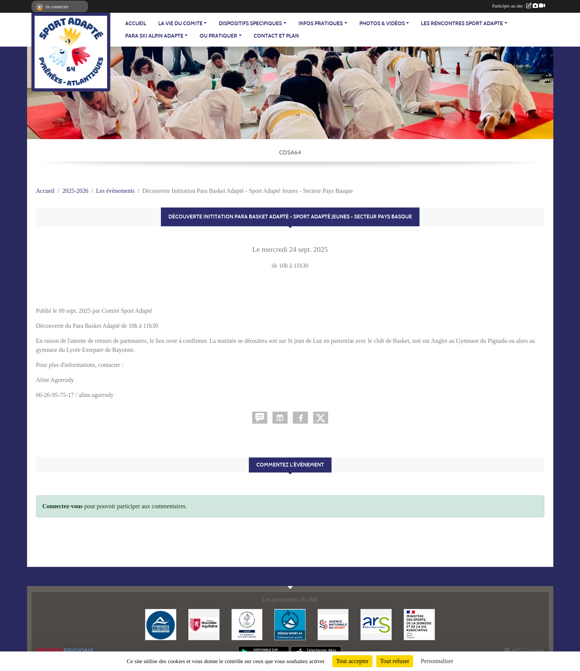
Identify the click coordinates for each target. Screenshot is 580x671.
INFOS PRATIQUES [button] (320, 23)
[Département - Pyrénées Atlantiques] (160, 624)
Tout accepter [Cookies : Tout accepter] (352, 661)
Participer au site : (518, 6)
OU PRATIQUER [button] (218, 36)
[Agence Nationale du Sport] (333, 624)
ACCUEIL (135, 23)
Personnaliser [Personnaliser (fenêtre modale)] (437, 661)
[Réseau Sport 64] (290, 624)
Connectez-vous (62, 506)
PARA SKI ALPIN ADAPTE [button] (154, 36)
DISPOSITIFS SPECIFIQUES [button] (250, 23)
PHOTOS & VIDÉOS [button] (382, 23)
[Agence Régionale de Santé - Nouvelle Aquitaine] (376, 624)
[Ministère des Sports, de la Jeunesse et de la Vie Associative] (419, 624)
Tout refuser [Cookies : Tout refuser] (394, 661)
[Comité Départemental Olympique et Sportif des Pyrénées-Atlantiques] (247, 624)
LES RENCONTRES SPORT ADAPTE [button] (462, 23)
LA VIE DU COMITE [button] (180, 23)
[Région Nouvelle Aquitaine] (204, 624)
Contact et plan (276, 36)
